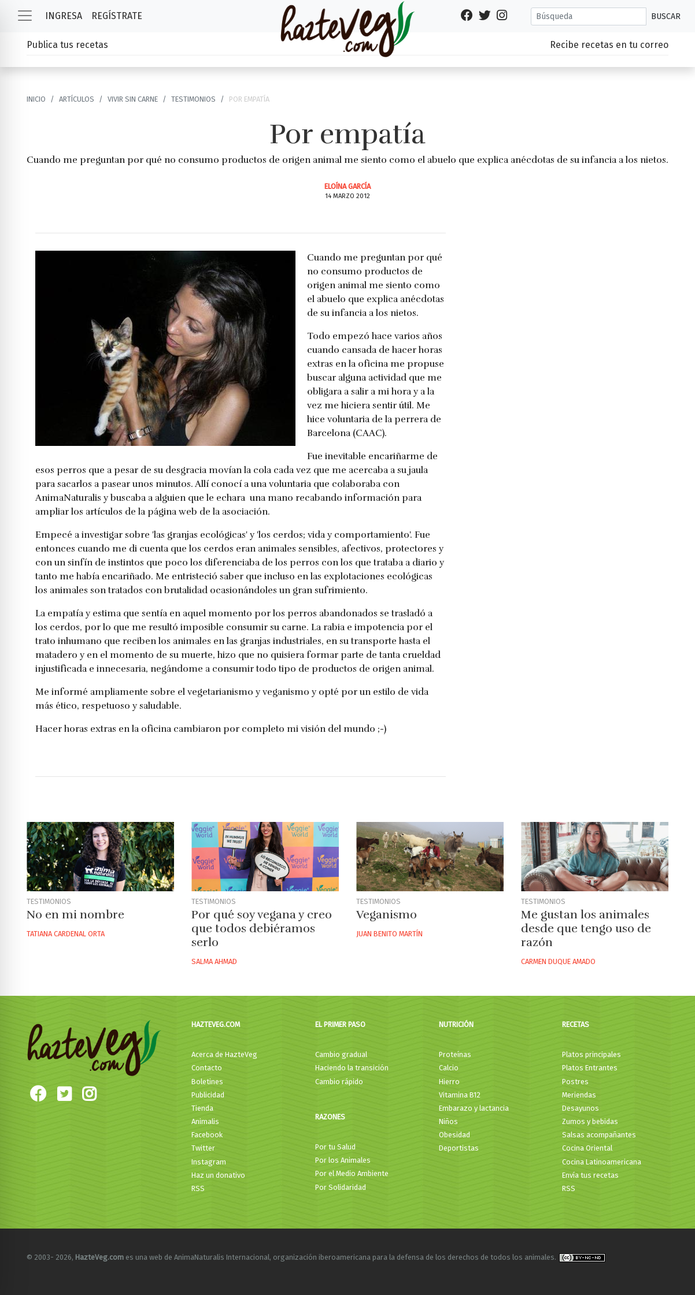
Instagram (208, 1162)
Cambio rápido (339, 1081)
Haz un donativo (218, 1175)
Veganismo (386, 914)
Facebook (207, 1134)
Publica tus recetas (67, 44)
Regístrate (116, 15)
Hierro (449, 1081)
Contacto (206, 1067)
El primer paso (340, 1024)
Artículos (76, 99)
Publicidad (207, 1095)
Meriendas (579, 1095)
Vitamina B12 (459, 1095)
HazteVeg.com (215, 1024)
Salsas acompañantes (599, 1134)
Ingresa (63, 15)
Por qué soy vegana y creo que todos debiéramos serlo (261, 928)
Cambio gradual (341, 1054)
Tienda (202, 1108)
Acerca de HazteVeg (224, 1054)
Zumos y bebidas (590, 1121)
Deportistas (459, 1148)
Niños (448, 1121)
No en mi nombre (75, 914)
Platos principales (591, 1054)
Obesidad (454, 1134)
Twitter (203, 1148)
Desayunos (580, 1108)
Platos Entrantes (590, 1067)
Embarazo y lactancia (474, 1108)
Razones (330, 1116)
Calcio (449, 1067)
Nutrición (456, 1024)
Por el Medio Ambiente (352, 1173)
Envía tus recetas (590, 1175)
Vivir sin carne (133, 99)
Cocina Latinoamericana (601, 1162)
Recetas (575, 1024)
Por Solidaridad (340, 1187)
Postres (575, 1081)
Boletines (207, 1081)
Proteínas (455, 1054)
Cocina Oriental (587, 1148)
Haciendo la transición (352, 1067)
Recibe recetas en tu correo (609, 44)
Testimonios (193, 99)
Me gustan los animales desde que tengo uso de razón (586, 928)
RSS (198, 1188)
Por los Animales (343, 1160)
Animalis (205, 1121)
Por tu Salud (335, 1147)
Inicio (36, 99)
